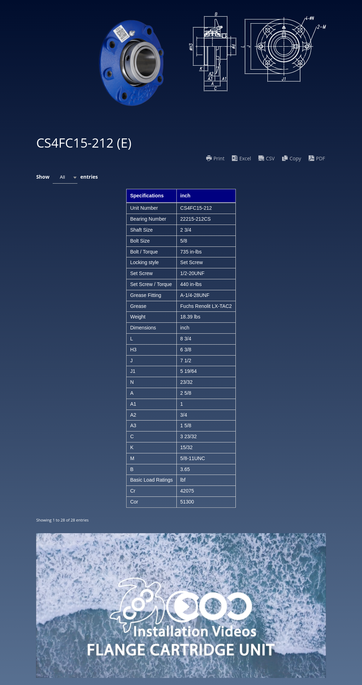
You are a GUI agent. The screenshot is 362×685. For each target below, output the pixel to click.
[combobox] (65, 177)
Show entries (67, 177)
